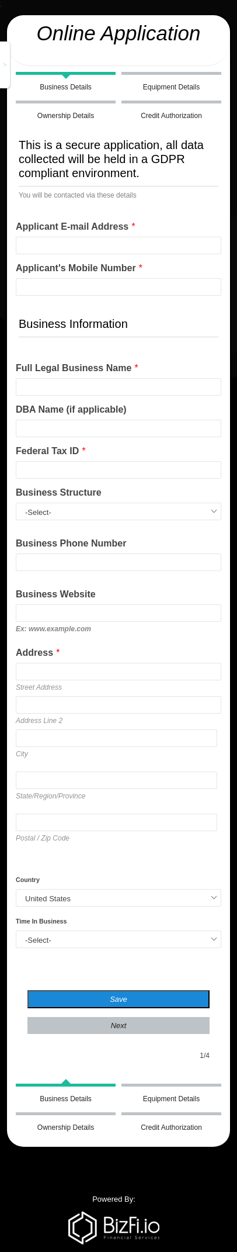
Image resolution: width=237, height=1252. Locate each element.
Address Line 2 (39, 721)
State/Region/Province (50, 796)
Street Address (39, 687)
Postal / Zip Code (42, 838)
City (22, 754)
